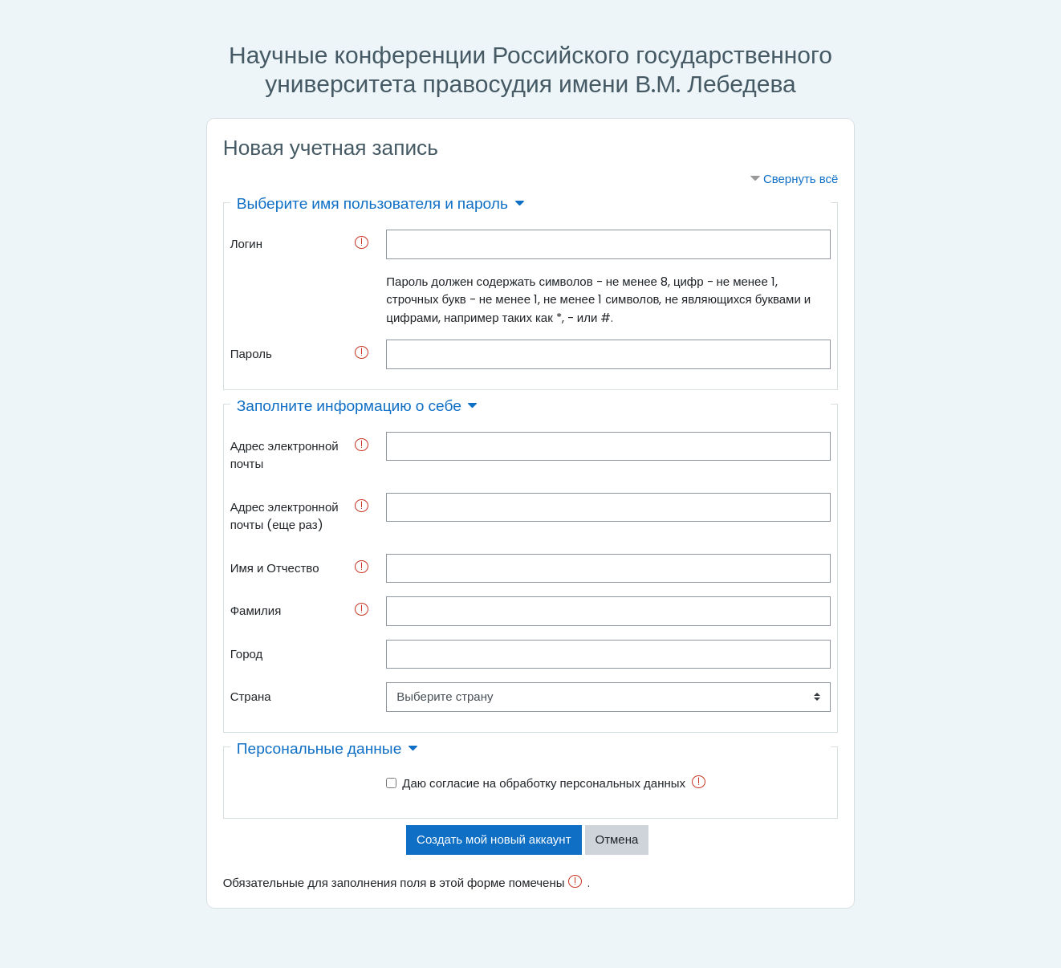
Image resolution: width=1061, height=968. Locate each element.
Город (246, 653)
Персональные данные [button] (319, 748)
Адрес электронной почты (284, 455)
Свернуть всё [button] (800, 178)
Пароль (251, 353)
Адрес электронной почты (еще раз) (284, 516)
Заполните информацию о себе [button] (349, 406)
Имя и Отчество (274, 567)
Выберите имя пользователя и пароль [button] (372, 203)
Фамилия (256, 610)
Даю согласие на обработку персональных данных (543, 783)
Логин (246, 243)
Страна (250, 696)
